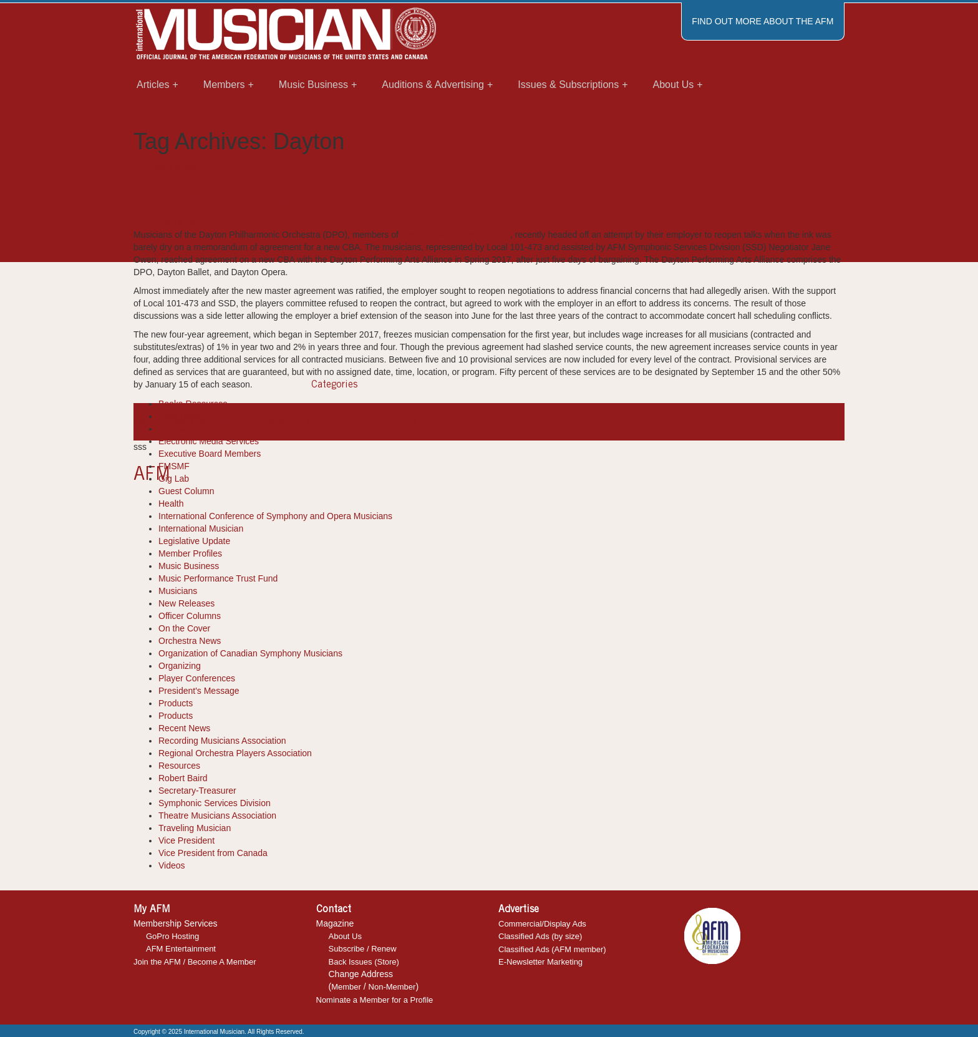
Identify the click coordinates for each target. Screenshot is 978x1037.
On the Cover (184, 628)
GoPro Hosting (172, 936)
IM (190, 222)
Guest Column (186, 491)
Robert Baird (183, 778)
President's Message (199, 691)
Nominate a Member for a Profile (374, 1000)
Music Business (188, 566)
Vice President (186, 840)
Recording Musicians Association (222, 741)
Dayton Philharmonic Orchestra (222, 422)
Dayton (147, 422)
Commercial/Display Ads (542, 923)
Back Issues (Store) (364, 961)
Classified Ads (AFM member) (552, 949)
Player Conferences (196, 678)
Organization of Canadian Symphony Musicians (250, 653)
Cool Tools (178, 416)
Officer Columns (189, 616)
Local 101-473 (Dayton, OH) (455, 235)
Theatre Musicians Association (217, 815)
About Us (345, 936)
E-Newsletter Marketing (540, 961)
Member (346, 986)
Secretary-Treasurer (197, 791)
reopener (373, 422)
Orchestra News (164, 167)
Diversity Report (189, 429)
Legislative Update (194, 541)
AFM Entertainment (181, 948)
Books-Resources (193, 404)
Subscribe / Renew (363, 948)
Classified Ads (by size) (540, 936)
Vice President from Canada (213, 853)
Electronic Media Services (208, 441)
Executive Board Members (209, 454)
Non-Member (392, 986)
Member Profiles (190, 553)
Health (170, 504)
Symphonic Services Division (214, 803)
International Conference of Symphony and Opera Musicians (275, 516)
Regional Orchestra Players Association (235, 753)
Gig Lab (173, 479)
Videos (171, 865)
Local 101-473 (310, 422)
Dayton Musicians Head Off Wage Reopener (354, 197)
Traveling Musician (194, 828)
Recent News (184, 728)
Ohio (347, 422)
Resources (179, 766)
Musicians (177, 591)
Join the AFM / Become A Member (194, 961)
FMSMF (174, 466)
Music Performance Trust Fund (218, 578)
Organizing (179, 666)
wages (403, 422)
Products (175, 703)
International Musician (200, 528)
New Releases (186, 603)
